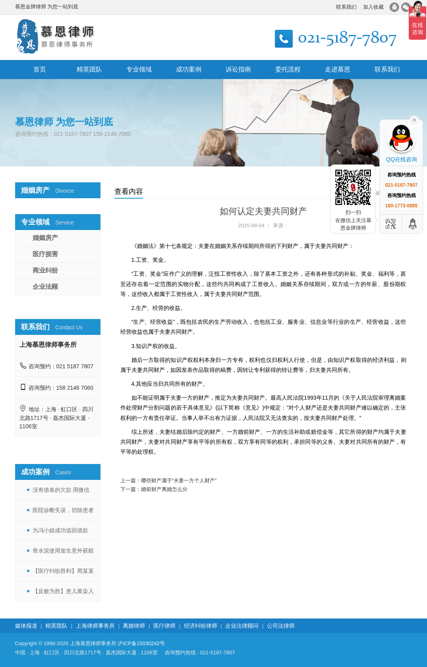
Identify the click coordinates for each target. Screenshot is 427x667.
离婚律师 (134, 626)
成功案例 (188, 69)
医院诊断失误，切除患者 (63, 510)
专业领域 (139, 69)
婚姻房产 (45, 237)
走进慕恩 (337, 69)
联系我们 (346, 7)
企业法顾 (45, 286)
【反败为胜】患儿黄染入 (63, 591)
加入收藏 (373, 7)
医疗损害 (45, 254)
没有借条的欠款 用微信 (61, 490)
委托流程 (288, 69)
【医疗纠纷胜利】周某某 (63, 571)
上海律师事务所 (95, 626)
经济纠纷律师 (200, 626)
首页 (39, 69)
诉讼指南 (238, 69)
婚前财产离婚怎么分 (164, 489)
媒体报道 (26, 626)
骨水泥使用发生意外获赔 (63, 550)
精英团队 (89, 69)
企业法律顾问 (242, 626)
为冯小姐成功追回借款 (60, 530)
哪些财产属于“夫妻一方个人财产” (179, 480)
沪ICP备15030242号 (141, 643)
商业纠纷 (45, 270)
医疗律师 (164, 626)
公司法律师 (281, 626)
